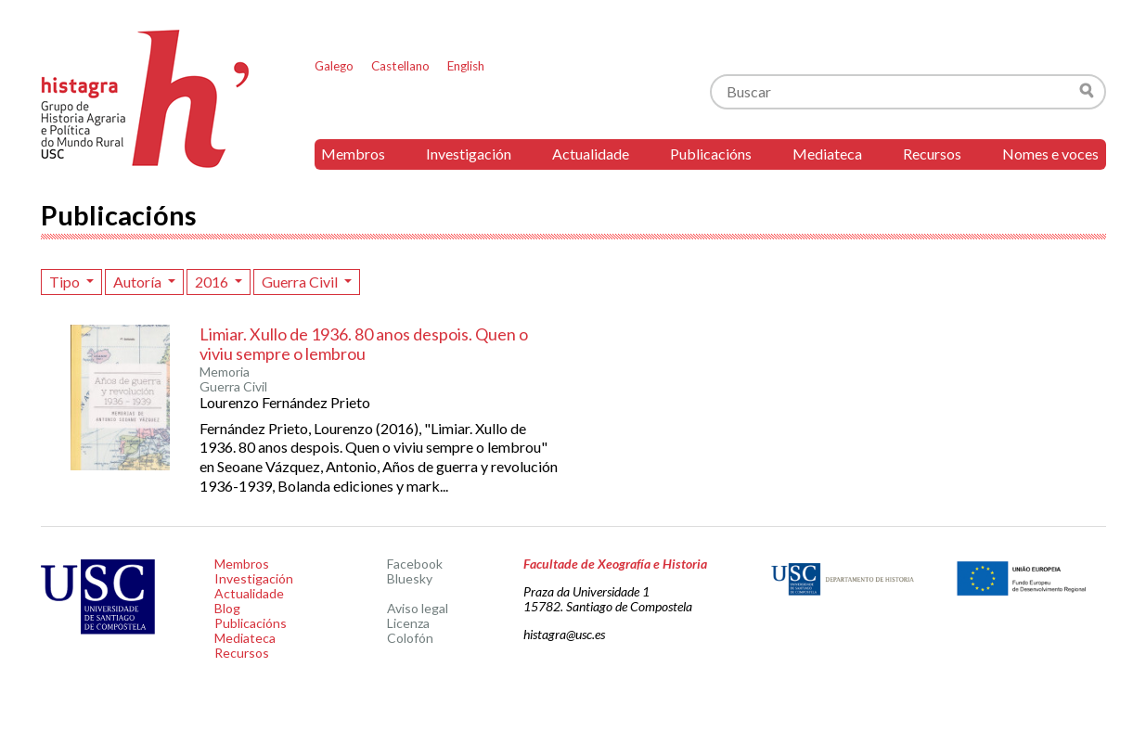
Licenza (408, 623)
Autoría (138, 281)
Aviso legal (417, 608)
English (465, 65)
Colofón (410, 638)
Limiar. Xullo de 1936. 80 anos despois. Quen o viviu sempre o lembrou (364, 344)
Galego (334, 65)
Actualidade (590, 153)
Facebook (415, 563)
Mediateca (827, 153)
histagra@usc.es (564, 634)
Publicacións (711, 153)
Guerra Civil (301, 281)
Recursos (932, 153)
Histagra (146, 99)
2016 (213, 281)
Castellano (400, 65)
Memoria (225, 372)
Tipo (66, 281)
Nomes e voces (1050, 153)
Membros (353, 153)
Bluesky (409, 578)
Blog (227, 608)
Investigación (468, 153)
